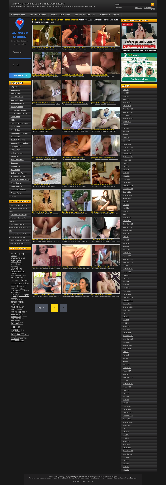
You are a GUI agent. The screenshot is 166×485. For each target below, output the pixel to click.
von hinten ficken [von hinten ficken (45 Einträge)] (17, 341)
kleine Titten (15, 150)
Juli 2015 (126, 428)
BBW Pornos (16, 93)
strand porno (51, 186)
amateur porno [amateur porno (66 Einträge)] (18, 258)
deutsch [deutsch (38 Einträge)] (13, 274)
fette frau (97, 104)
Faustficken (15, 127)
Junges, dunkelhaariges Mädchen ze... (44, 267)
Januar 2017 (127, 371)
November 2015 (128, 416)
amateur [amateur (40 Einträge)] (14, 256)
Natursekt (14, 163)
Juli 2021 (126, 201)
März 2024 (126, 99)
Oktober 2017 (127, 342)
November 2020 (128, 227)
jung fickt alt (104, 131)
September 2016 (128, 384)
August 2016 (127, 387)
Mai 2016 (126, 396)
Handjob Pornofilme (18, 140)
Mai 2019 (126, 281)
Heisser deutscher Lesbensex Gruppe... (44, 75)
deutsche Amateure (18, 110)
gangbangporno (69, 49)
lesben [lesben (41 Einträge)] (13, 309)
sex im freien (80, 76)
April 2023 (126, 134)
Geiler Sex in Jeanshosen (99, 75)
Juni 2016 (126, 393)
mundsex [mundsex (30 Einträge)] (21, 314)
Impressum (76, 481)
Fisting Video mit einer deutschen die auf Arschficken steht (18, 228)
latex (47, 131)
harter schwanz (40, 296)
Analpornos (15, 90)
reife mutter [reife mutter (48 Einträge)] (15, 320)
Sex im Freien (16, 183)
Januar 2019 (127, 294)
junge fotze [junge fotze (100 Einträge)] (17, 301)
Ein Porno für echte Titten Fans (42, 212)
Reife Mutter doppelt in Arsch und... (102, 184)
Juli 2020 (126, 237)
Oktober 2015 (127, 419)
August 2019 (127, 272)
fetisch (58, 104)
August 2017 (127, 348)
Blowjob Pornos (17, 100)
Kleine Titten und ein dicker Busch (43, 47)
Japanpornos (16, 146)
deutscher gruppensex (106, 186)
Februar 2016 (127, 406)
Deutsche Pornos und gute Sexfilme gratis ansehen (38, 3)
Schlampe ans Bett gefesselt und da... (44, 102)
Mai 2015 (126, 435)
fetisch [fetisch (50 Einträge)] (22, 289)
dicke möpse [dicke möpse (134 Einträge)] (19, 280)
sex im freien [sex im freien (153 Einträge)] (20, 334)
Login (120, 7)
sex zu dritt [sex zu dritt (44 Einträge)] (15, 339)
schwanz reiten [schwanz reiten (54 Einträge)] (17, 330)
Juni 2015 (126, 432)
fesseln (53, 104)
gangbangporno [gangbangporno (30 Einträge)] (15, 292)
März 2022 (126, 176)
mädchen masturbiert (49, 268)
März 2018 (126, 326)
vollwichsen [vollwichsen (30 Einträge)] (23, 338)
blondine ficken (69, 241)
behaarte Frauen (17, 97)
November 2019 (128, 262)
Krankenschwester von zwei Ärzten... (103, 157)
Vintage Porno (16, 193)
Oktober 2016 (127, 380)
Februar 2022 (127, 179)
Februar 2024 (127, 102)
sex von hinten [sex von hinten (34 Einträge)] (21, 337)
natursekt (68, 186)
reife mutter (68, 104)
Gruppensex (15, 137)
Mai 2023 (126, 131)
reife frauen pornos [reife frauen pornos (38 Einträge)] (17, 318)
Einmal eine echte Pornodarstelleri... (73, 294)
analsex (74, 76)
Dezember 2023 (128, 109)
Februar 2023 (127, 141)
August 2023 (127, 122)
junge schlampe (42, 186)
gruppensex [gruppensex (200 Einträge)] (20, 295)
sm (113, 268)
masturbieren (84, 131)
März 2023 (126, 138)
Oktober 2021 (127, 192)
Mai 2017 (126, 358)
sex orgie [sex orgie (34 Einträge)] (13, 337)
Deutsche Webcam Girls (109, 15)
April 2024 (126, 96)
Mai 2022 (126, 170)
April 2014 (126, 467)
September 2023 (128, 118)
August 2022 (127, 160)
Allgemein (15, 87)
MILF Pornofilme (17, 160)
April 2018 (126, 323)
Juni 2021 (126, 205)
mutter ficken (112, 131)
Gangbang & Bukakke (19, 133)
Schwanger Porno (18, 176)
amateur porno (40, 213)
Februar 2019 (127, 291)
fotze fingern (75, 159)
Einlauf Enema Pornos (19, 123)
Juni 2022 (126, 166)
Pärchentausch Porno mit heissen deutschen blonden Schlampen (18, 218)
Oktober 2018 (127, 304)
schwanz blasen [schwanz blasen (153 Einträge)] (17, 325)
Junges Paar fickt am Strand (41, 184)
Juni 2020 (126, 240)
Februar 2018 (127, 329)
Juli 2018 (126, 313)
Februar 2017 (127, 368)
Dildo (13, 120)
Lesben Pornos (17, 153)
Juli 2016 (126, 390)
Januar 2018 (127, 333)
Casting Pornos (17, 107)
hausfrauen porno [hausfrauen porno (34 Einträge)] (16, 299)
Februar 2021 (127, 217)
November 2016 (128, 377)
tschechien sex (83, 186)
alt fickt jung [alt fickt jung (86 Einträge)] (17, 253)
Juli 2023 (126, 125)
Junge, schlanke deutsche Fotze (72, 239)
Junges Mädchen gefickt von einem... (44, 294)
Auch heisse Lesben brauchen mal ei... (103, 47)
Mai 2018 (126, 320)
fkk (36, 186)
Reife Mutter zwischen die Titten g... (73, 102)
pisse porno (74, 186)
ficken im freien (40, 76)
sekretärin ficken (115, 241)
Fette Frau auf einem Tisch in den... (102, 102)
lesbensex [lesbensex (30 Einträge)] (19, 309)
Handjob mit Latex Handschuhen (42, 130)
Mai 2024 (126, 93)
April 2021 (126, 211)
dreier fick (98, 159)
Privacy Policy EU (87, 481)
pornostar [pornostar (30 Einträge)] (24, 316)
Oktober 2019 (127, 265)
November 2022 (128, 150)
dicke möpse (98, 49)
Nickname (17, 52)
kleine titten (106, 241)
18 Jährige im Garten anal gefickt (72, 75)
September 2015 (128, 422)
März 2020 (126, 249)
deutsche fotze (75, 131)
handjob (42, 131)
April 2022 (126, 173)
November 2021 (128, 189)
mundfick (112, 76)
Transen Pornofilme (18, 190)
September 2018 (128, 307)
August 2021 (127, 198)
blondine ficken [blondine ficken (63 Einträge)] (18, 271)
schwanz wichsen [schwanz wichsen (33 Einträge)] (16, 331)
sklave (110, 268)
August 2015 (127, 425)
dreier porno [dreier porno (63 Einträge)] (22, 286)
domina (97, 268)
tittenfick (85, 104)
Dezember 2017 (128, 336)
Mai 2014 (126, 464)
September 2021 (128, 195)
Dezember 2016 (128, 374)
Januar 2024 (127, 106)
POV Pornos (15, 170)
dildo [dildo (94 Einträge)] (26, 283)
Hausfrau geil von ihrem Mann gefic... (73, 157)
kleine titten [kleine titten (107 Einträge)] (18, 306)
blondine (67, 131)
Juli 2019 (126, 275)
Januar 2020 (127, 256)
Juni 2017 (126, 355)
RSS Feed (138, 8)
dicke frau (98, 131)
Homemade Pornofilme (20, 143)
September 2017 (128, 345)
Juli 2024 (126, 90)
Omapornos (15, 166)
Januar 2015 (127, 448)
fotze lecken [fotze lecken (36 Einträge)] (25, 290)
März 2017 (126, 364)
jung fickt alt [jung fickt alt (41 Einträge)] (15, 304)
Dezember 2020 (128, 224)
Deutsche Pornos (18, 15)
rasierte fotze (55, 241)
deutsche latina (79, 296)
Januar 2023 (127, 144)
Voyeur (13, 196)
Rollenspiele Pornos (19, 173)
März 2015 (126, 441)
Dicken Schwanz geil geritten (41, 239)
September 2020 (128, 230)
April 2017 (126, 361)
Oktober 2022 (127, 154)
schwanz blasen (111, 104)
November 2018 (128, 301)
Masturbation (16, 156)
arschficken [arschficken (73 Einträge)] (16, 264)
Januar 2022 (127, 182)
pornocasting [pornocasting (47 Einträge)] (16, 317)
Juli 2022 (126, 163)
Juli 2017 (126, 352)
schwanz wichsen (78, 104)
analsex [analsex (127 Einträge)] (16, 261)
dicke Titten (15, 117)
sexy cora (84, 213)
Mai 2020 (126, 243)
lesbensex (78, 49)
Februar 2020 (127, 253)
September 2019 (128, 269)
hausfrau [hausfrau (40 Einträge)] (14, 298)
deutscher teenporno (81, 241)
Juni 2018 (126, 317)
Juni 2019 (126, 278)
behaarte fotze (40, 49)
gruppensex (48, 76)
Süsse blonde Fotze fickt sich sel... (73, 130)
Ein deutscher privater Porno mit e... (102, 212)
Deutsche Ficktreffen (38, 15)
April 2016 (126, 400)
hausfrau (82, 159)
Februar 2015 (127, 444)
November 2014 (128, 454)
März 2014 (126, 470)
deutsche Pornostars (19, 113)
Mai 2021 (126, 208)
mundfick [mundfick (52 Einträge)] (14, 315)
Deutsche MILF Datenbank (85, 15)
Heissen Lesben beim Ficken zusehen (74, 47)
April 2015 (126, 438)
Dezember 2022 (128, 147)
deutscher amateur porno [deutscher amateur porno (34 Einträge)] (18, 275)
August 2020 (127, 233)
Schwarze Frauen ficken (20, 180)
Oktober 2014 (127, 457)
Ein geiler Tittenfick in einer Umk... (43, 157)
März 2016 (126, 403)
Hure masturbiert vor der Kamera (101, 294)
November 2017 (128, 339)
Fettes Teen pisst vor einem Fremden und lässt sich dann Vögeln (18, 208)
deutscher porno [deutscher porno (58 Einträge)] (18, 277)
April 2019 (126, 285)
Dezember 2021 (128, 186)
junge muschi (99, 241)
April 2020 (126, 246)
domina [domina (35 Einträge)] (13, 286)
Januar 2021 (127, 221)
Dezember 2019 (128, 259)
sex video (55, 213)
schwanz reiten (113, 49)
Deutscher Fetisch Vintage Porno (101, 267)
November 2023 (128, 112)
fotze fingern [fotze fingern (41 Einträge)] (15, 290)
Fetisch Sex (15, 130)
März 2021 (126, 214)
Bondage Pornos (17, 103)
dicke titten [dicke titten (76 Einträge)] (16, 283)
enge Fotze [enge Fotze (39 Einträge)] (15, 288)
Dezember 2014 (128, 451)
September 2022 (128, 157)
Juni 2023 (126, 128)
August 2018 (127, 310)
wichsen (84, 49)
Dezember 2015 (128, 412)
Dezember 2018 (128, 297)
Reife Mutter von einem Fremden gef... (103, 130)
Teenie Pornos (16, 186)
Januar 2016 (127, 409)
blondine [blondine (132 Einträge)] (16, 268)
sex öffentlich (47, 159)
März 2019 (126, 288)
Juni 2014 (126, 460)
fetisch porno (103, 268)
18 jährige (68, 76)
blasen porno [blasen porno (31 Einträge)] (14, 266)
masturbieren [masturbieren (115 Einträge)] (19, 311)
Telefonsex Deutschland (60, 15)
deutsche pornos (49, 49)
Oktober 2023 (127, 115)
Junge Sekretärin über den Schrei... (102, 239)
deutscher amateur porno (102, 76)
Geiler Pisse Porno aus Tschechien (73, 184)
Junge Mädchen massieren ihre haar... (74, 267)
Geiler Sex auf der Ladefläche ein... (73, 212)
